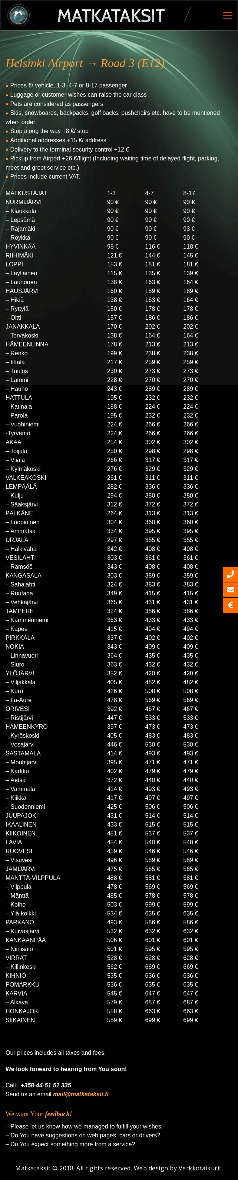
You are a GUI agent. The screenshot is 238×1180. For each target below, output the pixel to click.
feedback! (58, 1114)
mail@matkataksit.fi (81, 1094)
